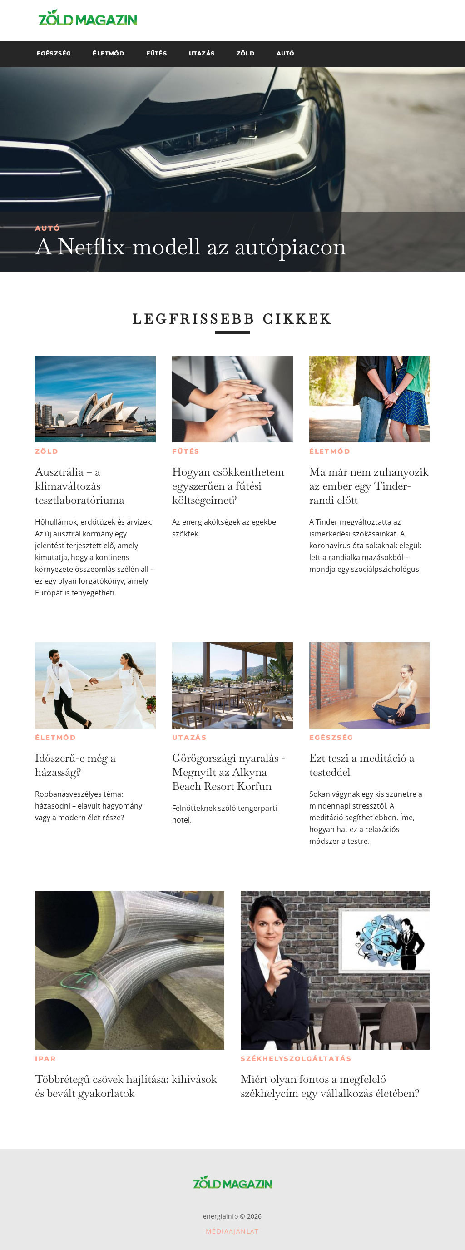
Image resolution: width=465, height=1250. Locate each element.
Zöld (47, 451)
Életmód (330, 451)
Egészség (331, 738)
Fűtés (186, 451)
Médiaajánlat (232, 1231)
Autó (48, 228)
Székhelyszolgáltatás (296, 1059)
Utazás (189, 738)
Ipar (45, 1059)
